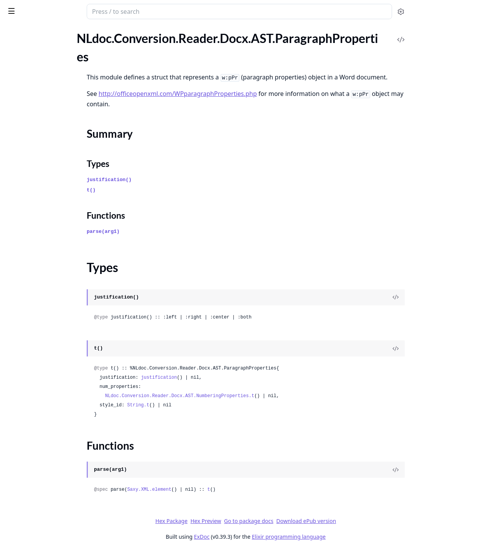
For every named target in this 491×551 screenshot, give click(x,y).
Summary (25, 205)
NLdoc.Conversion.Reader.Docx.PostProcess (54, 393)
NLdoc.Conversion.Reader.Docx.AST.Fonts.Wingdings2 (54, 150)
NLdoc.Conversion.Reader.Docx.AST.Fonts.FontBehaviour (54, 88)
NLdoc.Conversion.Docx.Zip (42, 57)
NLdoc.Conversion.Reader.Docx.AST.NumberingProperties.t (237, 396)
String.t (196, 405)
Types (21, 214)
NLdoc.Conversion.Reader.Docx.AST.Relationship (54, 237)
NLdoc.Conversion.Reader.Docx (55, 12)
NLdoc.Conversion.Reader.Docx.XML (54, 424)
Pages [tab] (13, 40)
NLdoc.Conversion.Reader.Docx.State (54, 403)
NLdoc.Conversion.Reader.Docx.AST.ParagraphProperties (54, 192)
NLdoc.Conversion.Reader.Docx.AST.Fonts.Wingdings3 (54, 161)
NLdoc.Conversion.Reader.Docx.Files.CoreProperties (54, 331)
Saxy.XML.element (207, 489)
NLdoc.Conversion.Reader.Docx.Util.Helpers (54, 413)
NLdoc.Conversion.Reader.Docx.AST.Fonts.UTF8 (54, 119)
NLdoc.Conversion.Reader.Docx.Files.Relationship (54, 372)
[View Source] (453, 297)
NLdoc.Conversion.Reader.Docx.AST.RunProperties (54, 248)
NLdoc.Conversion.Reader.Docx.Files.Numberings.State (54, 362)
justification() (166, 180)
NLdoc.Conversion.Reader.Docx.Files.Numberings (54, 351)
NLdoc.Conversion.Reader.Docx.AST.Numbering (54, 171)
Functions (26, 224)
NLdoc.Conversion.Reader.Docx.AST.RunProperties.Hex (54, 258)
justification (216, 377)
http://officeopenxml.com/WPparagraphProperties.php (235, 93)
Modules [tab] (46, 40)
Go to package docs (306, 521)
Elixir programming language (346, 536)
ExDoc (259, 536)
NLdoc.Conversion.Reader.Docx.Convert (54, 289)
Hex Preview (263, 521)
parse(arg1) (160, 231)
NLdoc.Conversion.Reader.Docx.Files (53, 310)
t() (148, 190)
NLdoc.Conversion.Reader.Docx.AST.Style (54, 279)
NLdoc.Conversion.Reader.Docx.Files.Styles (54, 382)
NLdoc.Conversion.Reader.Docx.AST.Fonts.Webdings (54, 130)
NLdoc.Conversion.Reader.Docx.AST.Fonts (54, 78)
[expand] (107, 59)
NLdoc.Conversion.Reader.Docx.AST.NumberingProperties (54, 181)
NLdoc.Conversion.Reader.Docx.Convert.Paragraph (54, 300)
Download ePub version (364, 521)
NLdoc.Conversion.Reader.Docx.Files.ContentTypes (54, 320)
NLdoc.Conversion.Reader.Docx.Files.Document (54, 341)
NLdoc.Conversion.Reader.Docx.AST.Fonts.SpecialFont (54, 98)
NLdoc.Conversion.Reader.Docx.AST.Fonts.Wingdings (54, 140)
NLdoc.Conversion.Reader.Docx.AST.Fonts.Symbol (54, 109)
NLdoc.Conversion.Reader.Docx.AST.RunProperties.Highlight (54, 268)
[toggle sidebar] (105, 10)
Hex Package (229, 521)
